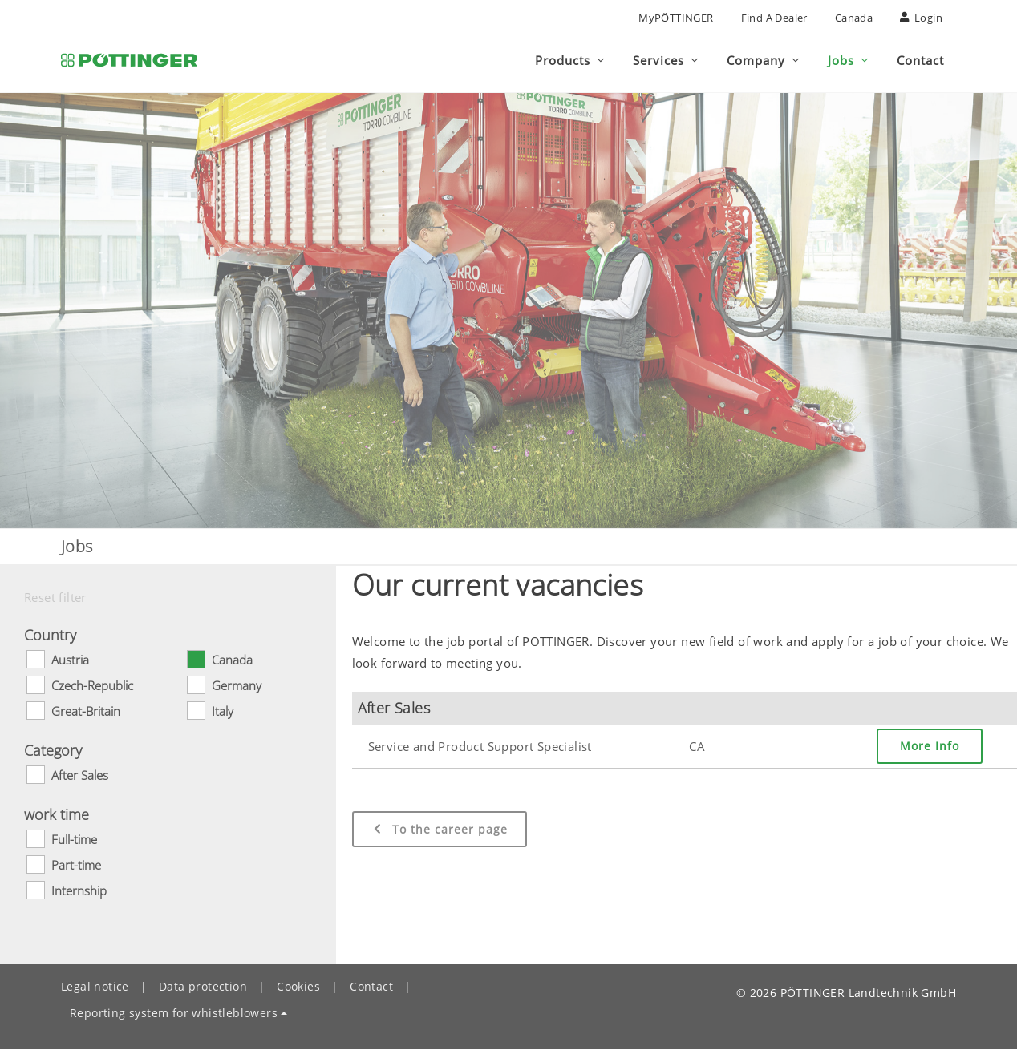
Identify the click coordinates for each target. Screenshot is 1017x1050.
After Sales (79, 776)
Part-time (76, 866)
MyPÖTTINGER (675, 17)
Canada (854, 17)
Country (50, 635)
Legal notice (95, 987)
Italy (222, 712)
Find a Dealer (774, 17)
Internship (79, 891)
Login (921, 18)
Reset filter (55, 598)
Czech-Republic (92, 686)
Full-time (74, 840)
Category (53, 751)
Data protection (203, 987)
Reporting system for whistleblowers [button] (174, 1013)
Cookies (298, 987)
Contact (371, 987)
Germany (236, 686)
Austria (70, 660)
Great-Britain (85, 712)
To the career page (439, 829)
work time (56, 815)
